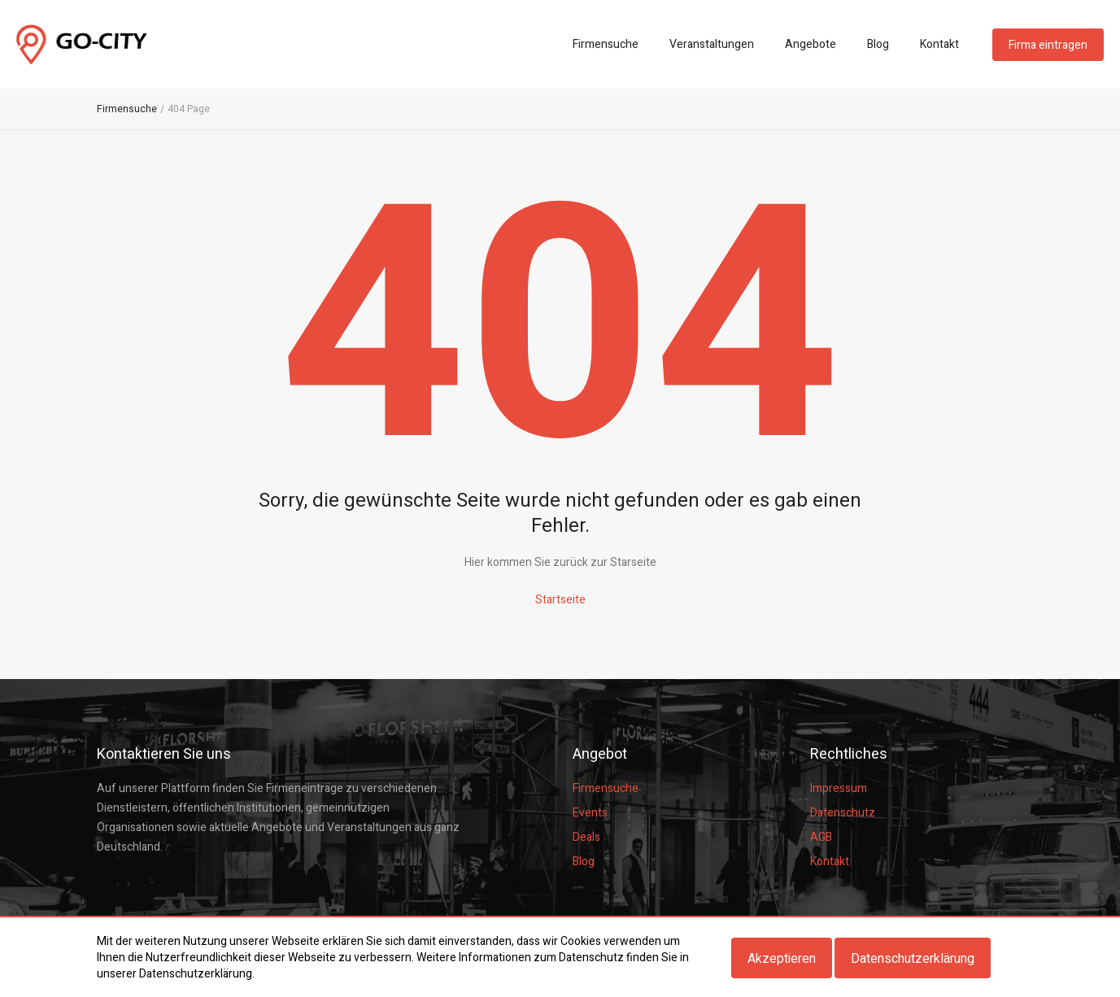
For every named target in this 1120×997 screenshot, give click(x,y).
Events (590, 812)
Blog (878, 44)
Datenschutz (842, 812)
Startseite (560, 599)
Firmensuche (605, 44)
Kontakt (939, 44)
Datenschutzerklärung (912, 959)
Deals (586, 837)
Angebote (810, 44)
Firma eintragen (1048, 45)
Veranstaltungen (711, 44)
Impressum (838, 788)
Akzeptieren (781, 959)
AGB (821, 837)
